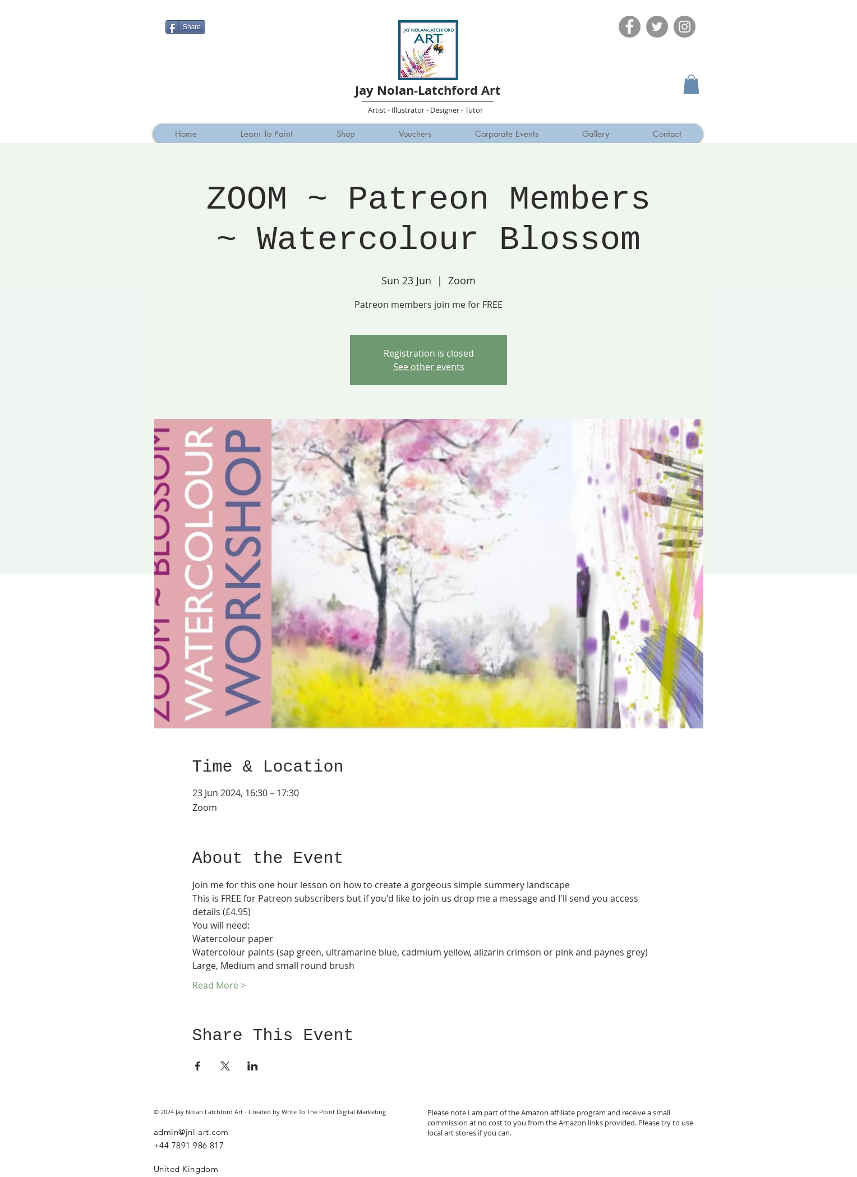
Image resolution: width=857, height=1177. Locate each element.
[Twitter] (657, 27)
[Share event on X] (225, 1065)
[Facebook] (630, 27)
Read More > (219, 985)
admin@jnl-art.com (191, 1132)
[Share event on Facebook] (197, 1065)
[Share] (185, 27)
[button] (691, 84)
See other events (428, 367)
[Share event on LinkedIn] (252, 1065)
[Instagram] (684, 27)
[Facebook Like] (187, 9)
